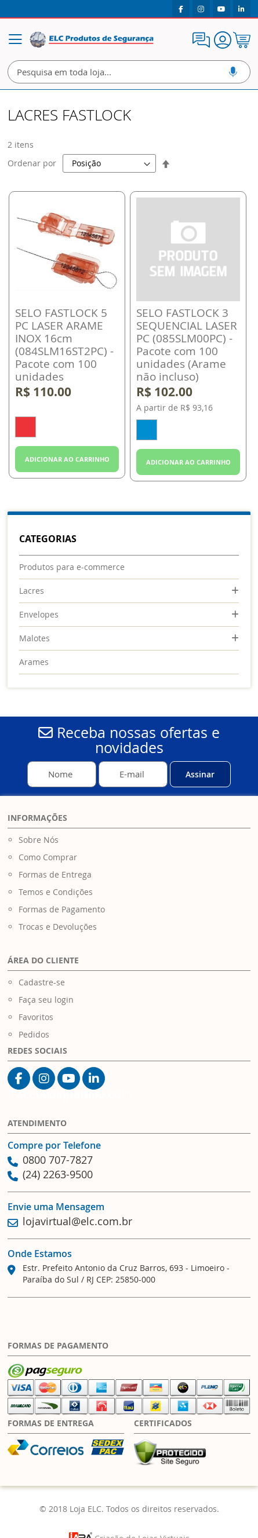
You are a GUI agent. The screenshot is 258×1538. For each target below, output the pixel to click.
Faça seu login (46, 999)
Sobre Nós (39, 839)
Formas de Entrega (55, 874)
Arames (34, 661)
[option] (25, 427)
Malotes (34, 638)
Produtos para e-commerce (72, 566)
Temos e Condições (56, 891)
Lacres (31, 590)
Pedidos (34, 1034)
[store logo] (91, 40)
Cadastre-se (42, 982)
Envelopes (39, 614)
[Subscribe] (200, 774)
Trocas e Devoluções (58, 926)
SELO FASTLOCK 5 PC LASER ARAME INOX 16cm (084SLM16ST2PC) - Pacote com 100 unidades (64, 344)
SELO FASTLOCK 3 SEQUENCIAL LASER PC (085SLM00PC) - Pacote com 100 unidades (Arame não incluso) (186, 344)
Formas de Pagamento (62, 909)
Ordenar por (32, 163)
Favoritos (36, 1016)
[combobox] (129, 71)
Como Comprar (48, 857)
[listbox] (67, 428)
